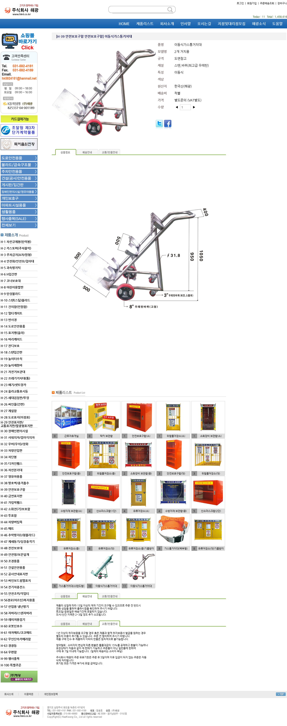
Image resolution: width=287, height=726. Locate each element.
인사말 (185, 23)
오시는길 (204, 23)
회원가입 (252, 3)
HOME (124, 23)
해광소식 (259, 23)
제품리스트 (145, 23)
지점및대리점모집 (231, 23)
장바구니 (282, 3)
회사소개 (167, 23)
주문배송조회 (267, 3)
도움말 (277, 23)
